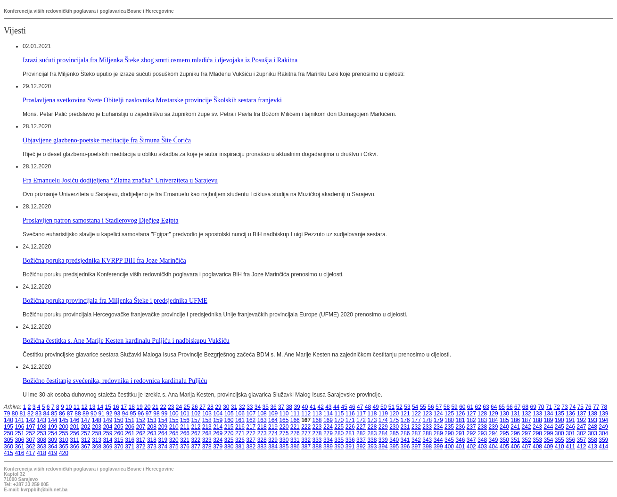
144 (53, 420)
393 (372, 446)
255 (63, 433)
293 (482, 433)
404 (493, 446)
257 (85, 433)
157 (195, 420)
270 (229, 433)
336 (350, 440)
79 (7, 413)
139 (603, 413)
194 (603, 420)
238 (482, 426)
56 (431, 407)
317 (141, 440)
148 (96, 420)
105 (229, 413)
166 (295, 420)
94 (125, 413)
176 (405, 420)
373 (151, 446)
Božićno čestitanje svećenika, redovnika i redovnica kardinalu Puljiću (115, 380)
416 (19, 453)
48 (368, 407)
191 (570, 420)
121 (405, 413)
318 (151, 440)
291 (460, 433)
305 (8, 440)
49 (375, 407)
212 (195, 426)
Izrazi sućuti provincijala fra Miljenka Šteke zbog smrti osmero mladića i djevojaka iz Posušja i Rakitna (160, 60)
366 (74, 446)
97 (149, 413)
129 (493, 413)
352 (526, 440)
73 (564, 407)
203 (96, 426)
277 (306, 433)
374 (162, 446)
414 (603, 446)
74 (572, 407)
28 (210, 407)
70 (541, 407)
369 (107, 446)
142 (30, 420)
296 (515, 433)
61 (470, 407)
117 (361, 413)
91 (101, 413)
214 (217, 426)
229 (383, 426)
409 (548, 446)
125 (449, 413)
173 (372, 420)
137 (581, 413)
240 (504, 426)
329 (273, 440)
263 (151, 433)
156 (184, 420)
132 (526, 413)
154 (162, 420)
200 (63, 426)
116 (350, 413)
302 (581, 433)
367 (85, 446)
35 (266, 407)
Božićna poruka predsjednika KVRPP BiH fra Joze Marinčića (104, 260)
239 (493, 426)
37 (281, 407)
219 (273, 426)
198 (41, 426)
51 (391, 407)
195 (8, 426)
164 (273, 420)
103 (207, 413)
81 (22, 413)
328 (262, 440)
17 (124, 407)
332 (306, 440)
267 (195, 433)
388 (317, 446)
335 (339, 440)
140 (8, 420)
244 (548, 426)
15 (108, 407)
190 (559, 420)
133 (537, 413)
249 (603, 426)
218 (262, 426)
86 (62, 413)
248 (592, 426)
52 (399, 407)
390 (339, 446)
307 (30, 440)
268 (207, 433)
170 (339, 420)
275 (283, 433)
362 (30, 446)
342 (416, 440)
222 (306, 426)
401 (460, 446)
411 (570, 446)
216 (240, 426)
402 (471, 446)
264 (162, 433)
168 (317, 420)
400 (449, 446)
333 (317, 440)
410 (559, 446)
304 (603, 433)
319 (162, 440)
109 (273, 413)
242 (526, 426)
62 (478, 407)
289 (438, 433)
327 (250, 440)
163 (262, 420)
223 (317, 426)
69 (533, 407)
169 (328, 420)
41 (313, 407)
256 (74, 433)
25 (187, 407)
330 (283, 440)
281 (350, 433)
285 (394, 433)
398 (427, 446)
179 (438, 420)
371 (129, 446)
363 (41, 446)
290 (449, 433)
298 (537, 433)
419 (53, 453)
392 (361, 446)
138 (592, 413)
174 (383, 420)
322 (195, 440)
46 (352, 407)
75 (580, 407)
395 (394, 446)
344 (438, 440)
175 (394, 420)
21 (155, 407)
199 (53, 426)
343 (427, 440)
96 (141, 413)
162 (250, 420)
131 (515, 413)
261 (129, 433)
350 (504, 440)
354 (548, 440)
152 (141, 420)
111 (295, 413)
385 (283, 446)
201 (74, 426)
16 (116, 407)
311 (74, 440)
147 (85, 420)
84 (46, 413)
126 (460, 413)
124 (438, 413)
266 (184, 433)
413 (592, 446)
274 (273, 433)
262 (141, 433)
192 (581, 420)
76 (588, 407)
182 (471, 420)
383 (262, 446)
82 (30, 413)
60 (462, 407)
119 (383, 413)
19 (139, 407)
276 (295, 433)
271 (240, 433)
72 (557, 407)
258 (96, 433)
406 (515, 446)
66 (509, 407)
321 (184, 440)
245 (559, 426)
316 (129, 440)
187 (526, 420)
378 (207, 446)
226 (350, 426)
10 (69, 407)
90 (93, 413)
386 (295, 446)
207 (141, 426)
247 (581, 426)
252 (30, 433)
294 (493, 433)
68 (525, 407)
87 (70, 413)
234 (438, 426)
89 (85, 413)
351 (515, 440)
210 (174, 426)
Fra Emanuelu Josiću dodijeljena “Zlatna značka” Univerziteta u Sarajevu (120, 180)
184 (493, 420)
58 (447, 407)
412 (581, 446)
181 (460, 420)
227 (361, 426)
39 (297, 407)
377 (195, 446)
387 (306, 446)
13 (92, 407)
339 (383, 440)
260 (118, 433)
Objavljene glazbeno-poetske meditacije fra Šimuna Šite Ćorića (107, 140)
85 (54, 413)
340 (394, 440)
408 (537, 446)
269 (217, 433)
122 (416, 413)
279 (328, 433)
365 (63, 446)
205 (118, 426)
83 (38, 413)
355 (559, 440)
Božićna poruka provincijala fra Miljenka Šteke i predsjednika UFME (115, 300)
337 (361, 440)
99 (164, 413)
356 (570, 440)
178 (427, 420)
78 (604, 407)
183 (482, 420)
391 (350, 446)
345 (449, 440)
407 (526, 446)
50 (383, 407)
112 (306, 413)
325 (229, 440)
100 (174, 413)
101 (184, 413)
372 (141, 446)
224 (328, 426)
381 (240, 446)
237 (471, 426)
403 (482, 446)
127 (471, 413)
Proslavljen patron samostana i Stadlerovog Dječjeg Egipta (100, 220)
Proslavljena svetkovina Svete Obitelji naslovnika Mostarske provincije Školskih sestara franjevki (152, 100)
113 (317, 413)
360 (8, 446)
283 (372, 433)
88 (77, 413)
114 (328, 413)
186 (515, 420)
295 (504, 433)
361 (19, 446)
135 (559, 413)
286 (405, 433)
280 (339, 433)
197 (30, 426)
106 (240, 413)
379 (217, 446)
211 (184, 426)
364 (53, 446)
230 (394, 426)
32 (242, 407)
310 (63, 440)
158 (207, 420)
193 (592, 420)
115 (339, 413)
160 (229, 420)
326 (240, 440)
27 (202, 407)
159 (217, 420)
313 (96, 440)
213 (207, 426)
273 (262, 433)
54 (415, 407)
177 (416, 420)
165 (283, 420)
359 (603, 440)
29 (218, 407)
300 (559, 433)
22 (163, 407)
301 (570, 433)
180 (449, 420)
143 (41, 420)
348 (482, 440)
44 (336, 407)
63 (486, 407)
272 (250, 433)
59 (454, 407)
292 (471, 433)
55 (423, 407)
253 (41, 433)
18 (132, 407)
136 (570, 413)
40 (305, 407)
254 (53, 433)
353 (537, 440)
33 (250, 407)
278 (317, 433)
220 (283, 426)
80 (15, 413)
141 (19, 420)
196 (19, 426)
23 (171, 407)
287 (416, 433)
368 (96, 446)
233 (427, 426)
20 (147, 407)
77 (596, 407)
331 (295, 440)
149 (107, 420)
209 (162, 426)
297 (526, 433)
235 (449, 426)
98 (156, 413)
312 (85, 440)
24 (179, 407)
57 (439, 407)
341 (405, 440)
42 (320, 407)
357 (581, 440)
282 (361, 433)
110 (284, 413)
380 (229, 446)
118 (372, 413)
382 (250, 446)
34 (258, 407)
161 (240, 420)
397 (416, 446)
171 (350, 420)
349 (493, 440)
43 (328, 407)
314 (107, 440)
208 (151, 426)
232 (416, 426)
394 (383, 446)
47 (360, 407)
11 (77, 407)
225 (339, 426)
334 (328, 440)
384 (273, 446)
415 (8, 453)
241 (515, 426)
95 (133, 413)
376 (184, 446)
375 (174, 446)
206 (129, 426)
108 (262, 413)
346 (460, 440)
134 (548, 413)
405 (504, 446)
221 (295, 426)
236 (460, 426)
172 (361, 420)
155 (174, 420)
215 (229, 426)
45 (344, 407)
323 (207, 440)
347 (471, 440)
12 (84, 407)
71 (549, 407)
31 (234, 407)
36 (273, 407)
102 (196, 413)
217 (250, 426)
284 (383, 433)
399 (438, 446)
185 (504, 420)
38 (289, 407)
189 (548, 420)
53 (407, 407)
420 (63, 453)
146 (74, 420)
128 (482, 413)
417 (30, 453)
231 (405, 426)
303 (592, 433)
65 (502, 407)
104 (217, 413)
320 (174, 440)
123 (427, 413)
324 (217, 440)
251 (19, 433)
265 (174, 433)
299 (548, 433)
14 (100, 407)
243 (537, 426)
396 (405, 446)
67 (517, 407)
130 (504, 413)
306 (19, 440)
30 (226, 407)
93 (117, 413)
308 (41, 440)
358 (592, 440)
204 (107, 426)
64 (494, 407)
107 (250, 413)
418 (41, 453)
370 (118, 446)
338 (372, 440)
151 (129, 420)
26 (194, 407)
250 (8, 433)
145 (63, 420)
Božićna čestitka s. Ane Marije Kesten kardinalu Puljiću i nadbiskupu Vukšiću (126, 340)
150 (118, 420)
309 (53, 440)
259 (107, 433)
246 (570, 426)
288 (427, 433)
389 (328, 446)
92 (109, 413)
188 (537, 420)
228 (372, 426)
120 (394, 413)
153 (151, 420)
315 (118, 440)
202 (85, 426)
